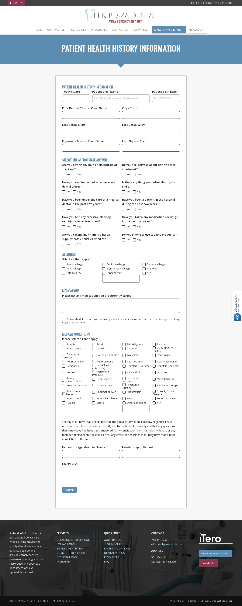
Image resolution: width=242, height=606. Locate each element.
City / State (130, 108)
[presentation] (91, 474)
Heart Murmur (133, 361)
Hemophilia (71, 366)
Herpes (68, 372)
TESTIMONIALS (113, 544)
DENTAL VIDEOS (114, 553)
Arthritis (98, 344)
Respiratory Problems (71, 393)
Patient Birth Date (165, 91)
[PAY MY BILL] (208, 563)
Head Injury (161, 355)
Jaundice (160, 372)
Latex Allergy (71, 273)
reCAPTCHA (69, 464)
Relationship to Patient (138, 447)
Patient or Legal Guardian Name (84, 447)
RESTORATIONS (67, 557)
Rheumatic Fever (104, 392)
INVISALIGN (64, 561)
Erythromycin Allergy (116, 268)
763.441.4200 (159, 540)
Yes (77, 174)
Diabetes (130, 348)
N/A (147, 273)
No (66, 174)
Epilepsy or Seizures (70, 356)
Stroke (128, 398)
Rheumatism (132, 392)
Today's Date (72, 91)
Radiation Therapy (165, 385)
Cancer (98, 348)
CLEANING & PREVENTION (73, 540)
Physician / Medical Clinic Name (84, 141)
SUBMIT (69, 489)
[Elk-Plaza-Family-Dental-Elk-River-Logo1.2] (121, 15)
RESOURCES (111, 557)
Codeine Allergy (154, 264)
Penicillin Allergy (113, 264)
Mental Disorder (164, 379)
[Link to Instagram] (22, 3)
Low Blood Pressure (131, 379)
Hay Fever (150, 268)
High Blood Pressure (100, 373)
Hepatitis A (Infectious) (100, 366)
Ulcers (98, 403)
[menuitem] (211, 3)
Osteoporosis (102, 385)
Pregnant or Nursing (131, 386)
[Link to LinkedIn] (16, 3)
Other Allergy (112, 273)
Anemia (68, 344)
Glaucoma (131, 355)
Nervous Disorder (74, 385)
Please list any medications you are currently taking (97, 295)
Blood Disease (72, 348)
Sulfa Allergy (71, 268)
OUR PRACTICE (113, 540)
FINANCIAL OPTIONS (117, 548)
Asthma (159, 344)
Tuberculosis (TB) (164, 398)
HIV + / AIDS (131, 372)
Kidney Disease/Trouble (71, 379)
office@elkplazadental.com (167, 544)
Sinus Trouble (72, 398)
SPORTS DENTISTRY (69, 548)
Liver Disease (102, 379)
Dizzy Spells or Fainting (163, 349)
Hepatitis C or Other (166, 366)
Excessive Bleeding (105, 355)
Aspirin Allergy (72, 264)
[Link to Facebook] (10, 3)
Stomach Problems (105, 398)
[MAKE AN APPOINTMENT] (215, 553)
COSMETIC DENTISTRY (71, 553)
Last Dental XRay (134, 124)
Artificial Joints (133, 344)
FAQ (106, 561)
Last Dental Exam (75, 124)
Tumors (68, 403)
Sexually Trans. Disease (164, 393)
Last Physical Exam (135, 141)
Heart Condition (73, 361)
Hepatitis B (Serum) (136, 366)
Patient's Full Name (106, 91)
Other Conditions (134, 403)
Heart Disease (102, 361)
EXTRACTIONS (66, 544)
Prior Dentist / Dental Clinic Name (85, 108)
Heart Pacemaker (165, 361)
